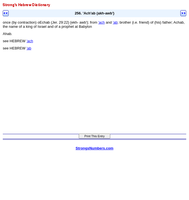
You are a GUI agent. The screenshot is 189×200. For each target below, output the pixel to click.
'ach (101, 22)
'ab (115, 22)
